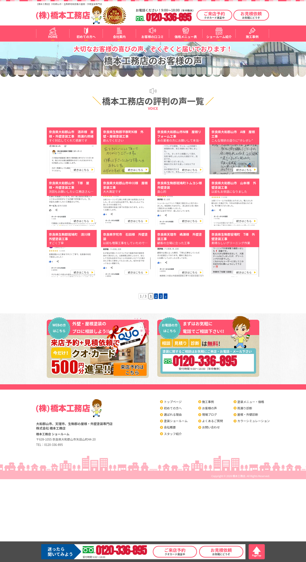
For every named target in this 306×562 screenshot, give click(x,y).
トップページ (173, 402)
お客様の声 (209, 408)
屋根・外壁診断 (247, 414)
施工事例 (252, 36)
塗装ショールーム (176, 421)
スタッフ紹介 (173, 434)
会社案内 (119, 36)
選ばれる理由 (173, 414)
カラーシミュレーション (253, 421)
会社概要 (170, 427)
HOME (53, 36)
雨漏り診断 (244, 408)
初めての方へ (86, 36)
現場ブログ (209, 414)
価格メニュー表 (186, 36)
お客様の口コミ (152, 36)
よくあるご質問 (212, 421)
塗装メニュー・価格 (250, 402)
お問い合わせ (211, 427)
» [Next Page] (165, 296)
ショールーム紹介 (219, 36)
